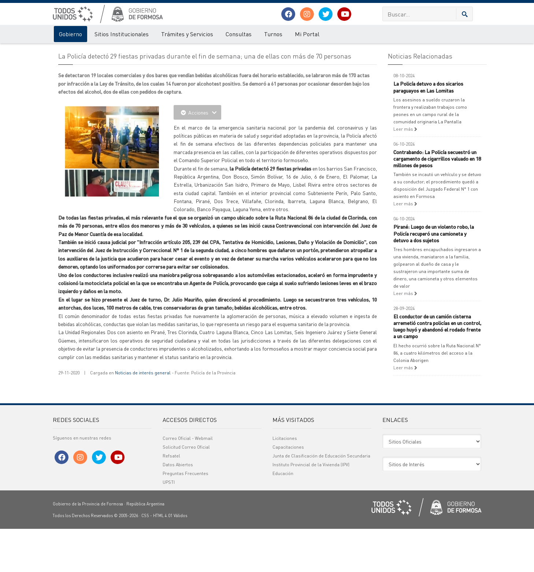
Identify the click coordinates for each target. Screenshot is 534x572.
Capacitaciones (288, 490)
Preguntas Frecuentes (185, 516)
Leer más (405, 172)
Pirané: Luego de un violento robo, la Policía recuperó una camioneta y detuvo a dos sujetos (433, 276)
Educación (282, 516)
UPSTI (169, 525)
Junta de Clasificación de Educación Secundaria (321, 499)
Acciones (197, 155)
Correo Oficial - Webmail (188, 481)
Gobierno (70, 34)
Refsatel (171, 499)
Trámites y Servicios (187, 34)
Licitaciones (284, 481)
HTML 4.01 (163, 558)
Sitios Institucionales (121, 34)
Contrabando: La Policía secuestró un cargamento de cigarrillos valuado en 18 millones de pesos (437, 202)
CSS (145, 558)
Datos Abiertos (178, 508)
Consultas (239, 34)
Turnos (273, 34)
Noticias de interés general (143, 416)
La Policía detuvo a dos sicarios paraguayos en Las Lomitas (428, 130)
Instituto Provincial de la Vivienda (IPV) (310, 508)
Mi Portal (307, 34)
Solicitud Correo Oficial (186, 490)
